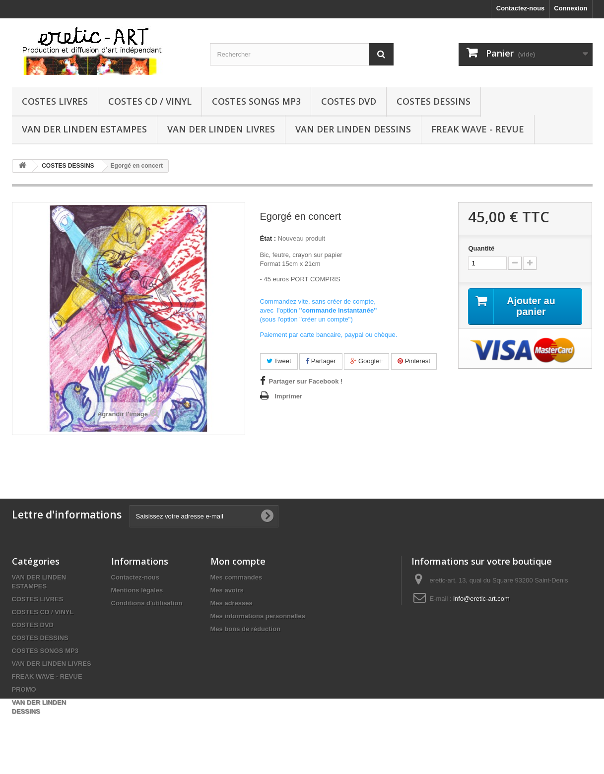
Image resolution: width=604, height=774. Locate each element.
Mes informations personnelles (257, 616)
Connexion (570, 8)
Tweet (279, 361)
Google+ (366, 361)
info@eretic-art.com (481, 598)
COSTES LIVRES (55, 101)
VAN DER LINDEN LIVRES (221, 129)
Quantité (481, 248)
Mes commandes (236, 577)
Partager (321, 361)
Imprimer (289, 396)
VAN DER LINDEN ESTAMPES (84, 129)
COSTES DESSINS (433, 101)
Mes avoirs (227, 590)
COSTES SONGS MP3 (256, 101)
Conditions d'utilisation (147, 603)
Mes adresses (231, 603)
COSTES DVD (348, 101)
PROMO (24, 689)
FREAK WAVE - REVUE (477, 129)
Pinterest (414, 361)
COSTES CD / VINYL (150, 101)
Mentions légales (137, 590)
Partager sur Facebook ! (306, 381)
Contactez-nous (520, 8)
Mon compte (238, 561)
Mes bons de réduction (245, 629)
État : (268, 238)
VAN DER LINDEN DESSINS (353, 129)
